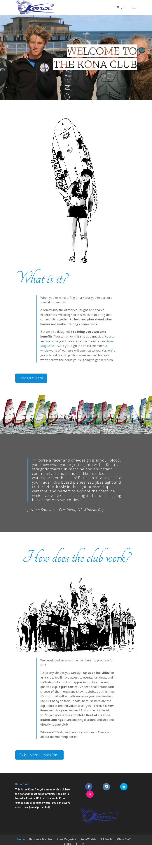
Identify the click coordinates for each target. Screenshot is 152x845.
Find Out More (31, 378)
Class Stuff (124, 831)
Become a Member (40, 831)
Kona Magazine (66, 831)
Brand (67, 836)
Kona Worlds (88, 831)
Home (21, 831)
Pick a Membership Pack (39, 754)
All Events (107, 831)
